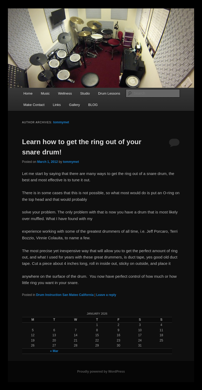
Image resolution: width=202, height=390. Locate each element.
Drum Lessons (109, 93)
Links (57, 105)
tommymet (61, 122)
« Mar (54, 351)
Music (45, 93)
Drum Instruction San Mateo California (65, 295)
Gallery (74, 105)
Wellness (65, 93)
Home (28, 93)
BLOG (93, 105)
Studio (85, 93)
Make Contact (33, 105)
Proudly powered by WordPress (101, 371)
